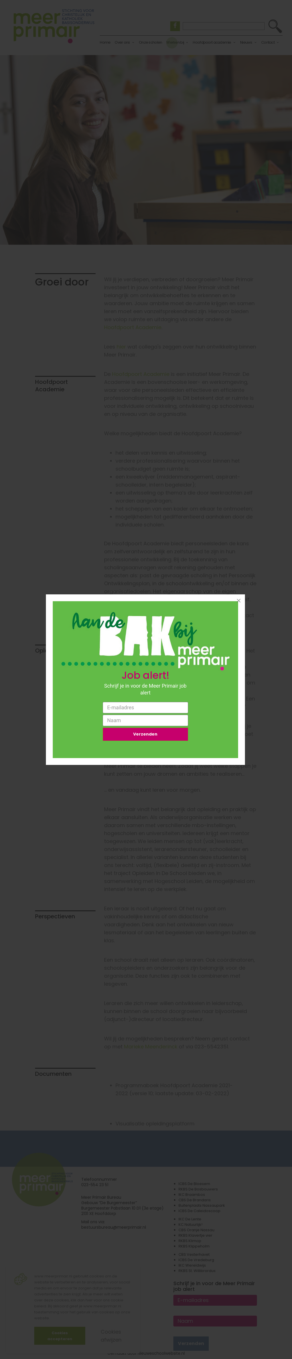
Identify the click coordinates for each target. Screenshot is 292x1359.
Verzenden (145, 735)
